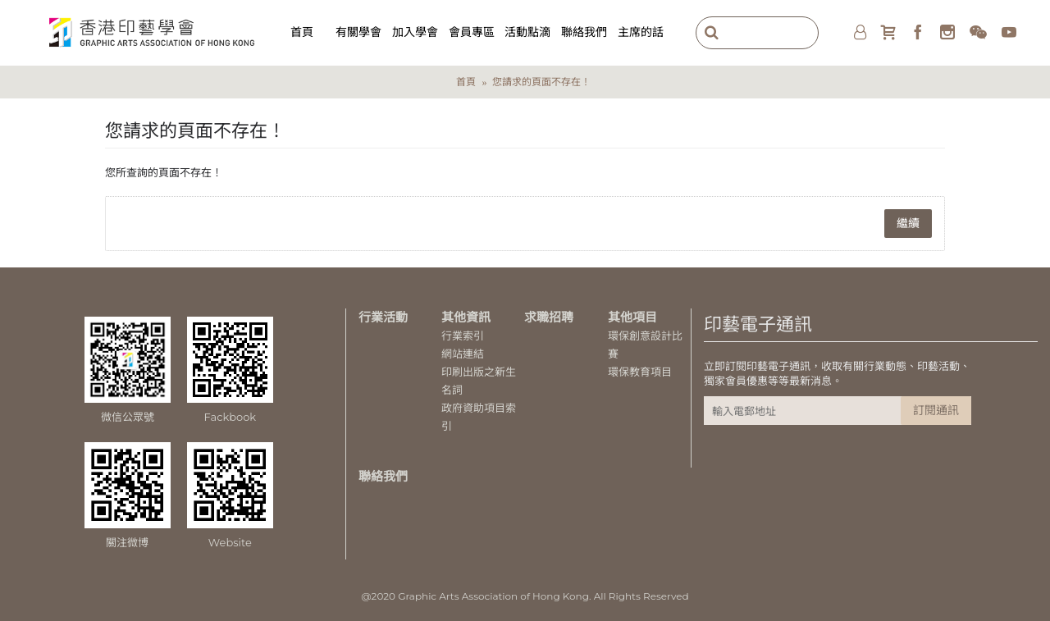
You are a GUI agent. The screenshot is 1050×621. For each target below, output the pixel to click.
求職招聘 (548, 317)
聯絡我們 (383, 476)
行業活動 (383, 317)
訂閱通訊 (936, 410)
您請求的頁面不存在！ (541, 81)
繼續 (908, 223)
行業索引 (462, 335)
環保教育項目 (640, 371)
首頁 (466, 81)
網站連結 (462, 353)
